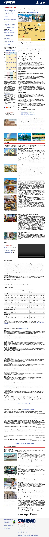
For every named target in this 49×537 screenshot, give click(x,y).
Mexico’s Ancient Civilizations (9, 21)
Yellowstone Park (8, 247)
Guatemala (6, 16)
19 (7, 56)
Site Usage (20, 535)
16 (9, 61)
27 (13, 56)
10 (7, 67)
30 (13, 52)
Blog (32, 535)
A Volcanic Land (8, 252)
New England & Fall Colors (9, 27)
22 (7, 52)
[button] (6, 53)
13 (14, 54)
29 (14, 56)
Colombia (5, 14)
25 (11, 56)
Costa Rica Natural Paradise (9, 10)
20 (6, 52)
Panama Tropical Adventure (9, 11)
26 (10, 52)
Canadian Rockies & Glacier (9, 32)
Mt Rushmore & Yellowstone (9, 25)
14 (13, 67)
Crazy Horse (7, 245)
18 (11, 61)
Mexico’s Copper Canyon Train (10, 19)
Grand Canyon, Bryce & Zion (9, 24)
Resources (35, 535)
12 (10, 67)
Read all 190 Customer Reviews (28, 409)
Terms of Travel (7, 38)
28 (11, 52)
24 (9, 52)
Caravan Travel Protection (9, 386)
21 (9, 56)
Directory (28, 535)
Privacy (24, 535)
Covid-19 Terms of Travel (9, 41)
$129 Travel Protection (8, 39)
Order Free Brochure (8, 36)
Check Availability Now (8, 35)
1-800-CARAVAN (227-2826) (32, 54)
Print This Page (7, 44)
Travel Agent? (6, 42)
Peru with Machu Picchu (8, 13)
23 (10, 56)
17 (6, 56)
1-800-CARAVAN (24, 528)
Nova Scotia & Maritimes (8, 30)
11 (13, 54)
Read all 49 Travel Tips (23, 328)
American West (8, 250)
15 (15, 54)
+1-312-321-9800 (32, 528)
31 (15, 59)
